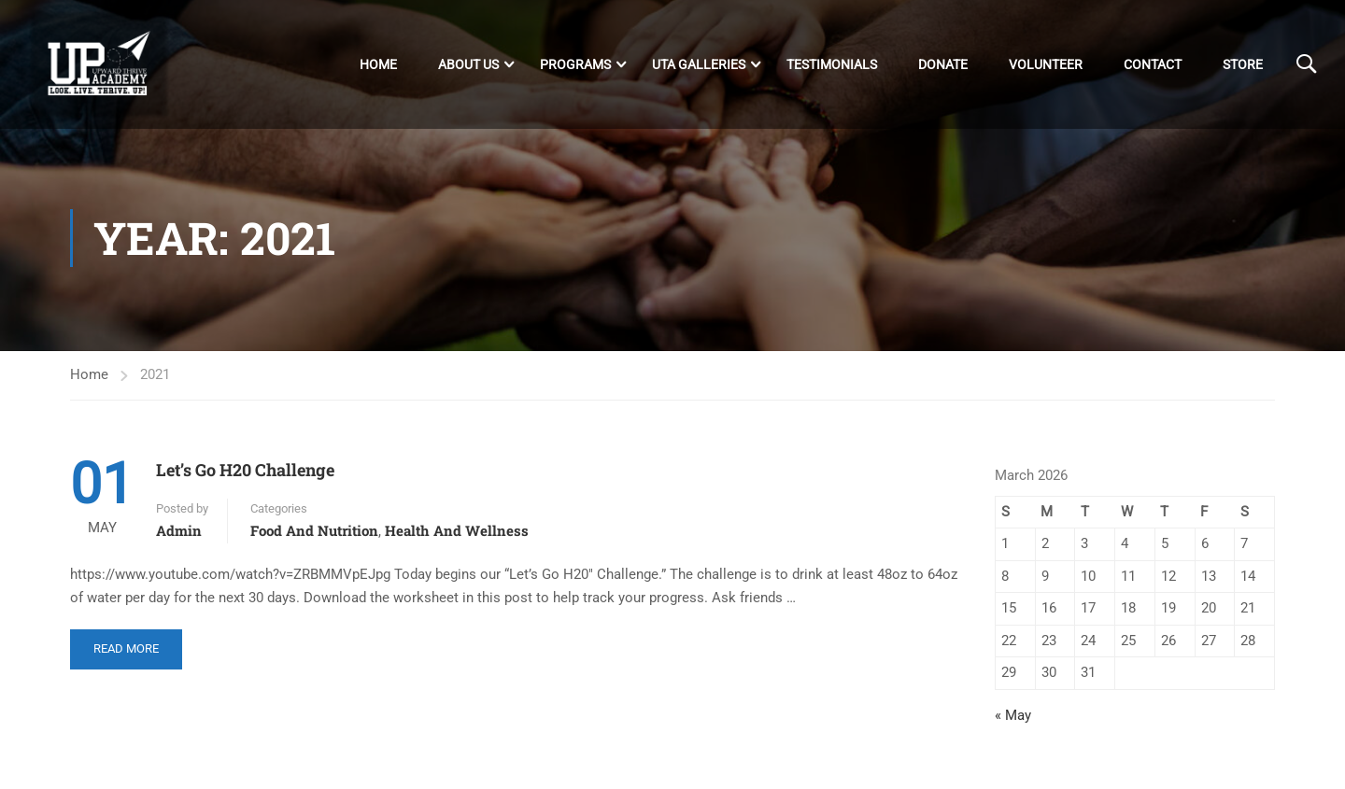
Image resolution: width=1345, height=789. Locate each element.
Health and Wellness (457, 535)
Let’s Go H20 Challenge (245, 474)
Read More (125, 646)
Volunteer (1046, 64)
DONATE (943, 64)
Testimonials (831, 64)
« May (1013, 719)
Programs (575, 64)
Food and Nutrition (314, 535)
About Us (468, 64)
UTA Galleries (698, 64)
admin (179, 535)
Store (1243, 64)
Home (378, 64)
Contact (1153, 64)
